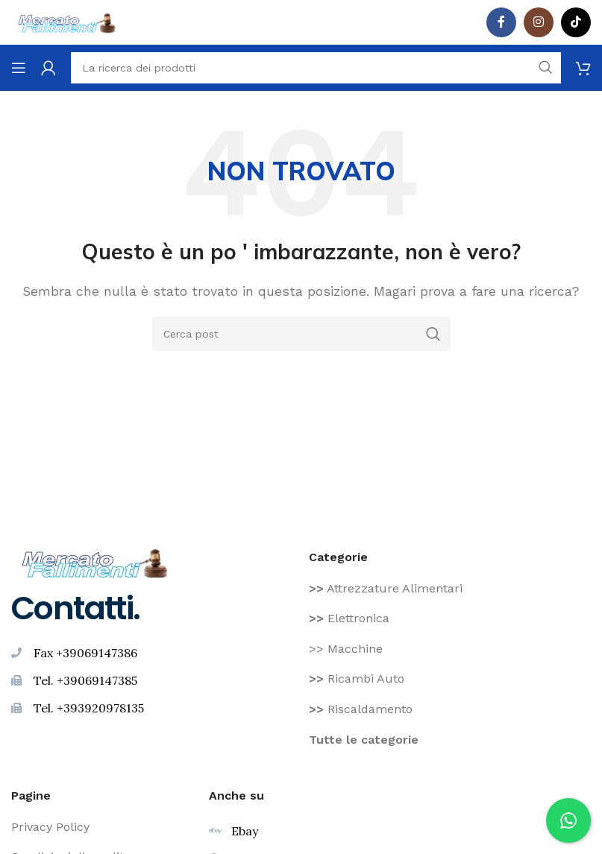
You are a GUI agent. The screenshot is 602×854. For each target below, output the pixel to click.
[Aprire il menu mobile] (19, 68)
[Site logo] (67, 21)
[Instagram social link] (539, 22)
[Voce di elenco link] (450, 588)
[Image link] (95, 561)
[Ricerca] (301, 334)
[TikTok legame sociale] (576, 22)
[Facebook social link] (501, 22)
